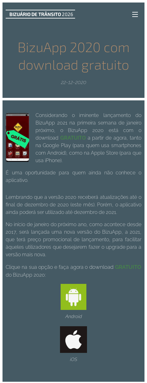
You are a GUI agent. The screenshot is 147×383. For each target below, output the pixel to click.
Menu (135, 14)
